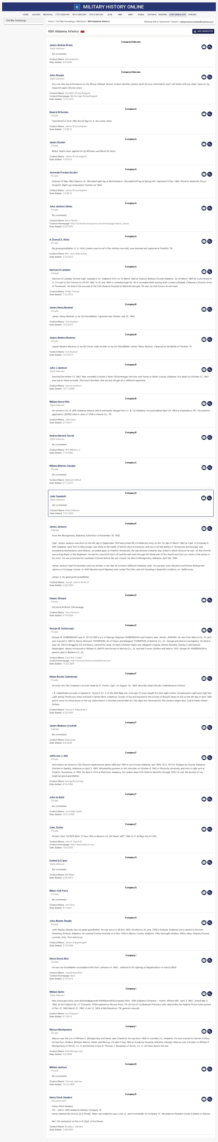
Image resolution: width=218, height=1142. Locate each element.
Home (51, 21)
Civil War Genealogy (65, 21)
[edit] (209, 46)
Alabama (81, 21)
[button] (106, 45)
